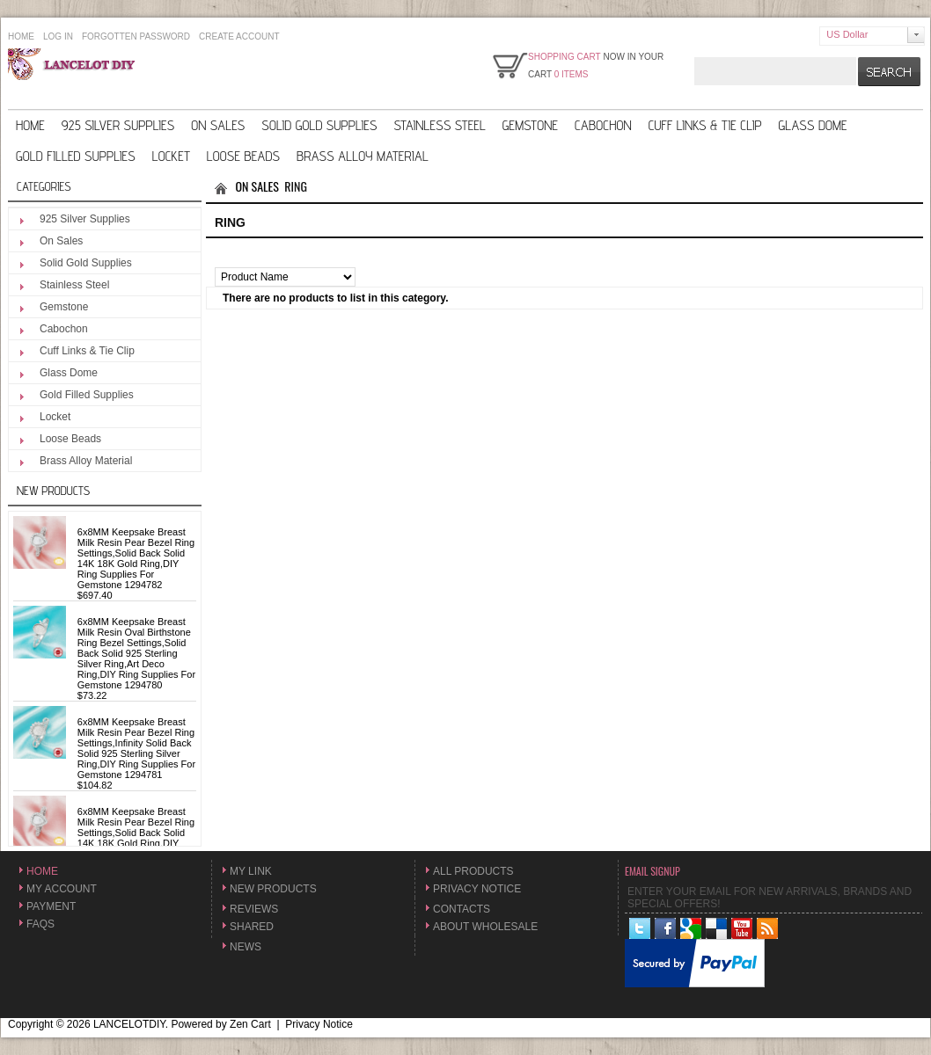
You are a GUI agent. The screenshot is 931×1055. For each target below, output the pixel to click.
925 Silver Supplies (118, 125)
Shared (252, 926)
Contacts (461, 909)
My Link (251, 871)
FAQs (40, 924)
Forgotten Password (136, 36)
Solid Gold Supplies (319, 125)
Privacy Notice (477, 889)
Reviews (254, 909)
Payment (51, 906)
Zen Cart (250, 1024)
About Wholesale (485, 926)
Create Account (239, 36)
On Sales (218, 125)
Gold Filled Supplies (76, 156)
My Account (61, 889)
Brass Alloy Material (363, 156)
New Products (53, 491)
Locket (171, 156)
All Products (473, 871)
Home (21, 36)
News (245, 947)
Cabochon (603, 125)
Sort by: (234, 261)
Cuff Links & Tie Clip (705, 125)
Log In (58, 36)
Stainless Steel (439, 125)
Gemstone (530, 125)
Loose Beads (243, 156)
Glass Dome (813, 125)
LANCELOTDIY (129, 1024)
